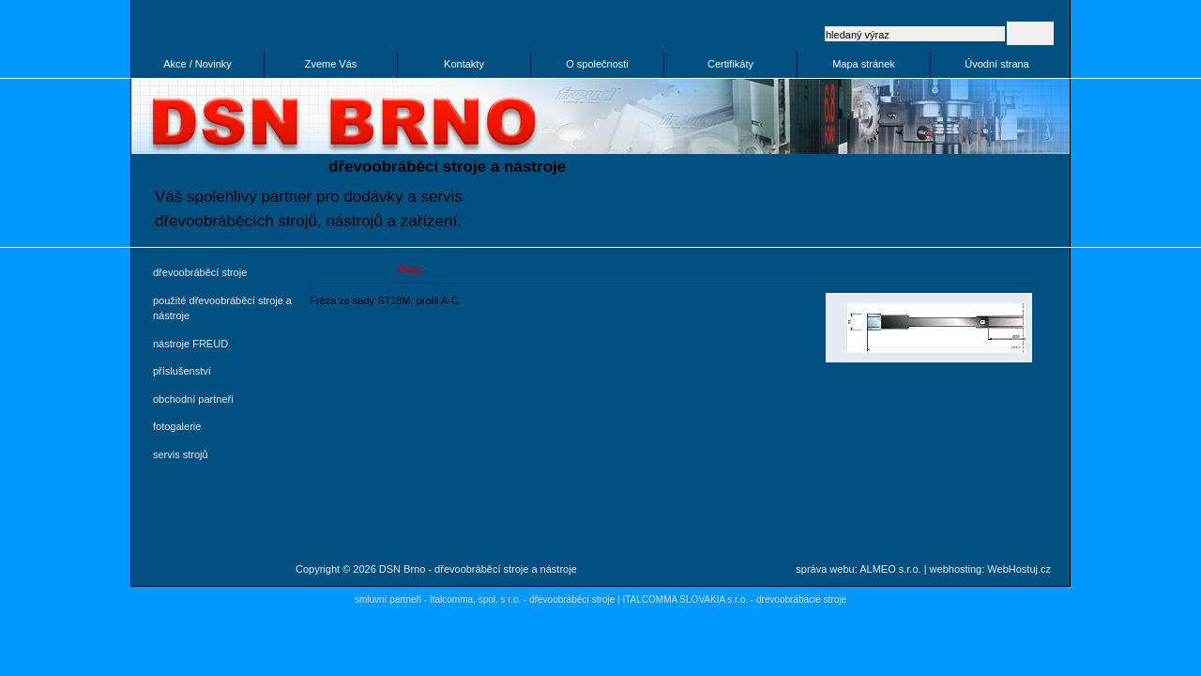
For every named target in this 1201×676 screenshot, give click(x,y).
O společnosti (597, 63)
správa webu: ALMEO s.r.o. (858, 569)
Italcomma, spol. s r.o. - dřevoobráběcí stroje (522, 599)
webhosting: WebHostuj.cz (990, 569)
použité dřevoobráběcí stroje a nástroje (222, 308)
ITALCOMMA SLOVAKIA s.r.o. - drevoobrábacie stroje (734, 599)
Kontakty (464, 63)
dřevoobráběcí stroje (200, 272)
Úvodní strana (996, 63)
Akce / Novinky (197, 63)
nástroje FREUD (190, 343)
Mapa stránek (863, 63)
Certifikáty (730, 63)
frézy (410, 269)
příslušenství (182, 370)
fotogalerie (177, 426)
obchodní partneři (193, 399)
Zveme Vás (331, 63)
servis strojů (180, 454)
